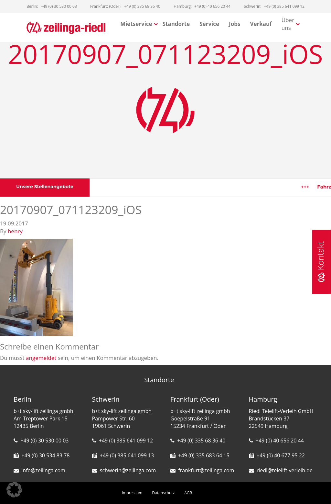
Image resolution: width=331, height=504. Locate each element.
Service (209, 24)
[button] (14, 489)
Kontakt (320, 261)
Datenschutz (163, 493)
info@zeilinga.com (43, 470)
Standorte (176, 24)
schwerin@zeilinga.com (128, 470)
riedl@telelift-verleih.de (285, 470)
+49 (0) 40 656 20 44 (280, 440)
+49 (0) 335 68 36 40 (201, 440)
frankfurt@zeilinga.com (206, 470)
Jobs (234, 24)
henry (15, 231)
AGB (188, 493)
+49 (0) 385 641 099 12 (126, 440)
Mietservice (136, 24)
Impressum (132, 493)
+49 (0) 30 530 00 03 (44, 440)
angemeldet (41, 357)
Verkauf (261, 24)
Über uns (288, 23)
